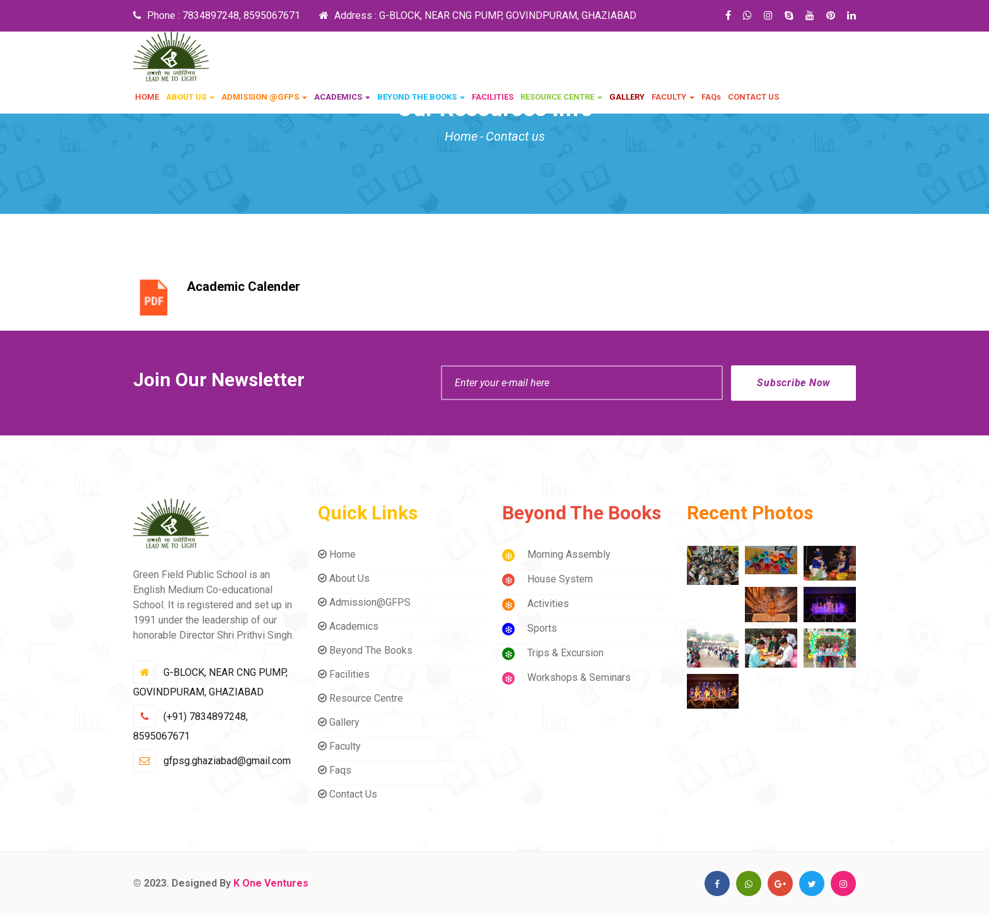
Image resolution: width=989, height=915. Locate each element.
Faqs (334, 770)
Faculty (339, 746)
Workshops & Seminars (579, 677)
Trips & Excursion (565, 653)
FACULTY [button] (673, 97)
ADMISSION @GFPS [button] (264, 97)
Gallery (339, 722)
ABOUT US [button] (190, 97)
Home (461, 136)
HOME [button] (147, 97)
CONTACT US (753, 97)
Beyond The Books (365, 650)
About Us (344, 578)
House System (560, 579)
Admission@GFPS (364, 602)
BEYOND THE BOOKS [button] (421, 97)
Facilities (344, 674)
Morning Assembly (569, 554)
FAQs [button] (711, 97)
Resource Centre (360, 698)
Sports (542, 628)
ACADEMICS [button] (342, 97)
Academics (348, 626)
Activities (548, 604)
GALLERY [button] (627, 97)
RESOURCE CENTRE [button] (561, 97)
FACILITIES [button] (492, 97)
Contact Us (347, 794)
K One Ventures (270, 883)
